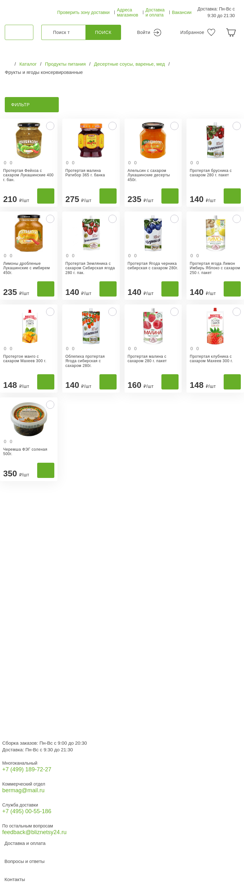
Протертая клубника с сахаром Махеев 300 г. (211, 358)
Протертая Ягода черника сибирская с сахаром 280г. (153, 265)
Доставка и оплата (155, 12)
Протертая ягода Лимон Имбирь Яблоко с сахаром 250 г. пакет (215, 268)
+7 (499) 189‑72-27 (26, 769)
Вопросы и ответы (24, 861)
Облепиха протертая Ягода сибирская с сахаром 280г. (85, 361)
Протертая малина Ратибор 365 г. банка (85, 172)
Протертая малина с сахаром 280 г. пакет (147, 358)
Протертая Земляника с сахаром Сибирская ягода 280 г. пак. (90, 268)
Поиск (103, 32)
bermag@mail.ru (23, 790)
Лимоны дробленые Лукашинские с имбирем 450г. (26, 268)
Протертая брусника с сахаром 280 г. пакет (211, 172)
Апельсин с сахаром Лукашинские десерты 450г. (149, 175)
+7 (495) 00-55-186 (26, 811)
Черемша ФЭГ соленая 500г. (25, 451)
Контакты (14, 879)
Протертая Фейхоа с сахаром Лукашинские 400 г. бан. (28, 175)
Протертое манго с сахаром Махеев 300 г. (24, 358)
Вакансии (182, 12)
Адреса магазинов (127, 12)
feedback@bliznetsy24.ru (34, 832)
